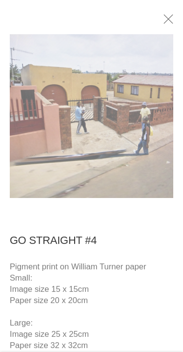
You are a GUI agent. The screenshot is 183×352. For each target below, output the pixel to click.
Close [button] (168, 22)
